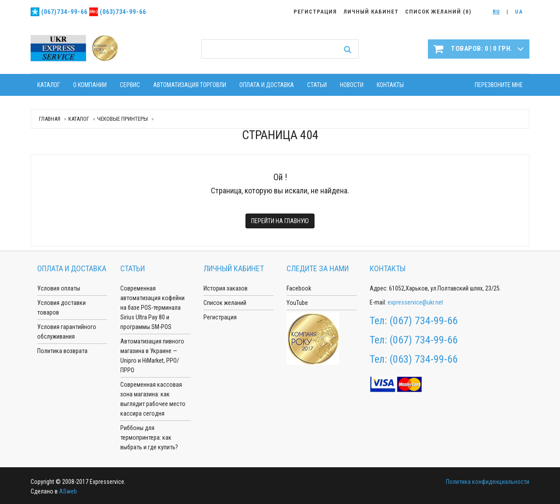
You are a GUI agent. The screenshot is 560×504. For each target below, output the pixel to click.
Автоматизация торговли (189, 84)
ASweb (68, 491)
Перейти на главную (280, 220)
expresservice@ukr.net (415, 302)
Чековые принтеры (122, 119)
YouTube (297, 302)
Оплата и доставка (266, 84)
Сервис (130, 84)
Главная (49, 119)
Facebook (299, 288)
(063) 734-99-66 (423, 359)
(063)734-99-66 (123, 12)
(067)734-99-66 (64, 12)
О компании (90, 84)
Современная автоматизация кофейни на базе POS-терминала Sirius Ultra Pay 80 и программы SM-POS (152, 307)
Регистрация (220, 317)
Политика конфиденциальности (487, 481)
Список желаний (224, 302)
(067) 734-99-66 (423, 321)
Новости (352, 84)
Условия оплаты (58, 288)
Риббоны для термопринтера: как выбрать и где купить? (149, 437)
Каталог (48, 84)
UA (519, 11)
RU (496, 11)
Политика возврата (62, 350)
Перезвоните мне (499, 84)
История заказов (225, 288)
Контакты (390, 84)
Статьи (317, 84)
